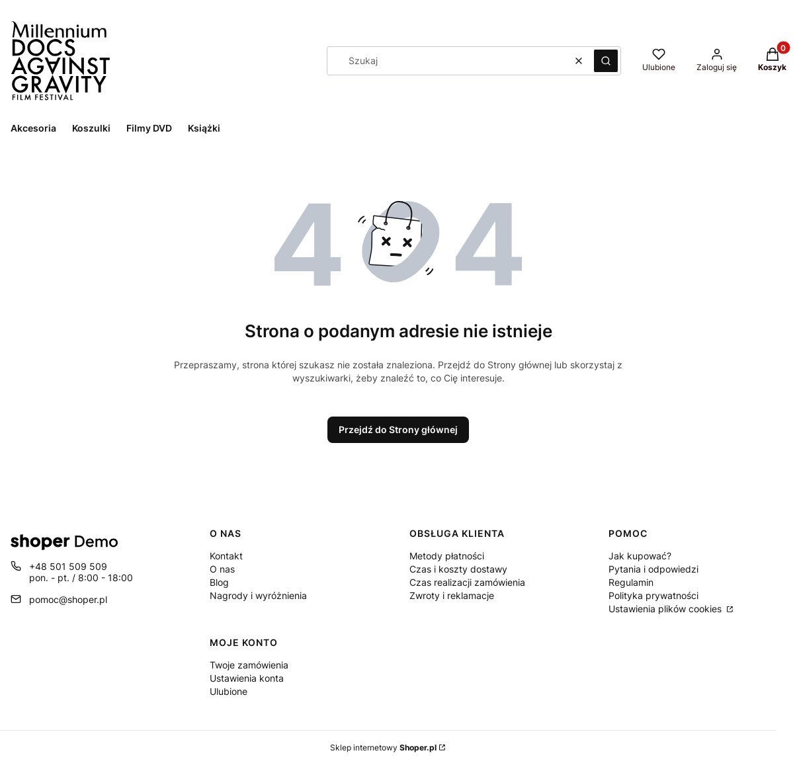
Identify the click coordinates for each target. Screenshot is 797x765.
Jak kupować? (639, 555)
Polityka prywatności (653, 595)
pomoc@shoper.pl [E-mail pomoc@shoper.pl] (68, 599)
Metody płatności (446, 555)
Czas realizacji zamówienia (467, 582)
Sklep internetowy (383, 747)
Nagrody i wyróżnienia (258, 595)
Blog (219, 582)
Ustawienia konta (247, 678)
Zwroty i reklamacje (451, 595)
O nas (222, 569)
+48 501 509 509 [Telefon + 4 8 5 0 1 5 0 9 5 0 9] (68, 566)
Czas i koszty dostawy (458, 569)
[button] (606, 61)
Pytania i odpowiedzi (653, 569)
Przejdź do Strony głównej (398, 429)
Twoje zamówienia (249, 664)
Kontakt (226, 555)
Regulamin (630, 582)
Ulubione (228, 691)
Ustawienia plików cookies (666, 608)
